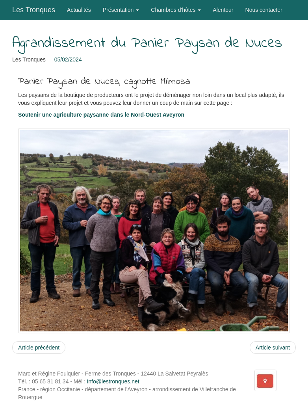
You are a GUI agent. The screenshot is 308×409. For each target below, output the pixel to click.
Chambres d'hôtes (176, 10)
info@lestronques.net (113, 381)
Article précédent (38, 347)
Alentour (223, 10)
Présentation (121, 10)
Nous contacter (263, 10)
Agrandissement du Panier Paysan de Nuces (147, 43)
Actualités (79, 10)
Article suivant (273, 347)
